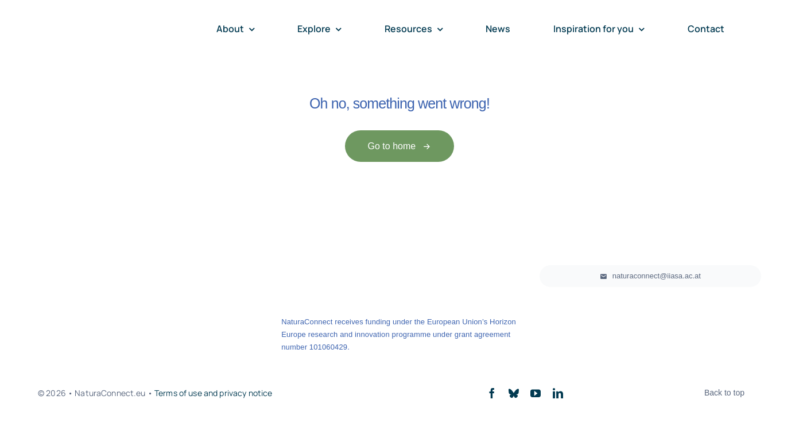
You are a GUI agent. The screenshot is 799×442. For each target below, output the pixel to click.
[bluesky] (514, 393)
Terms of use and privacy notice (213, 392)
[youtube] (535, 393)
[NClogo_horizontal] (95, 21)
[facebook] (492, 393)
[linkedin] (558, 393)
